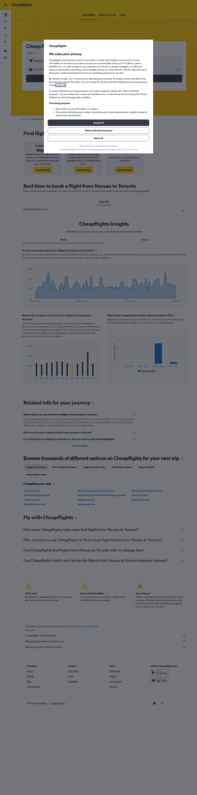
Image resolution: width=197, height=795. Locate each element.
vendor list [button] (61, 85)
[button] (98, 123)
